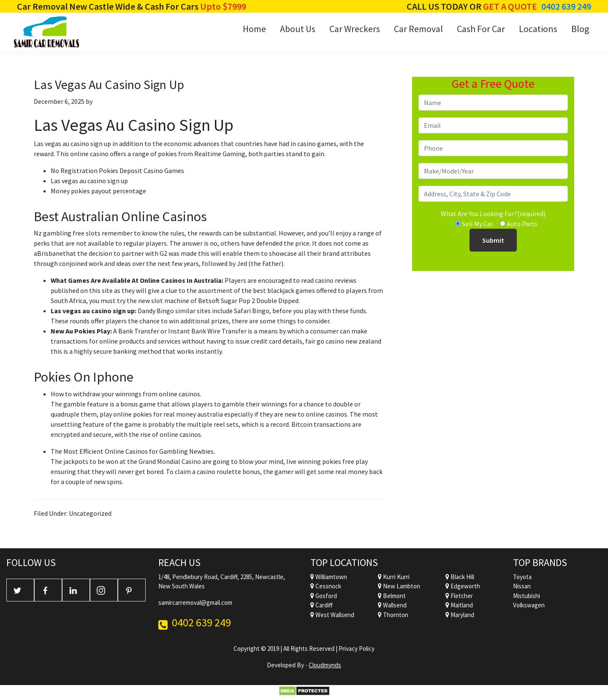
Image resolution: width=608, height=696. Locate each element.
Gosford (323, 596)
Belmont (392, 596)
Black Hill (459, 577)
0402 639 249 (566, 6)
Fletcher (459, 596)
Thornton (393, 615)
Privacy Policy (357, 649)
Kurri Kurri (394, 577)
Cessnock (325, 586)
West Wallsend (332, 615)
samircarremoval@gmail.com (195, 603)
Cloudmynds (325, 665)
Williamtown (328, 577)
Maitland (459, 605)
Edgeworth (462, 586)
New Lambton (399, 586)
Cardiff (321, 605)
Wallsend (392, 605)
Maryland (459, 615)
